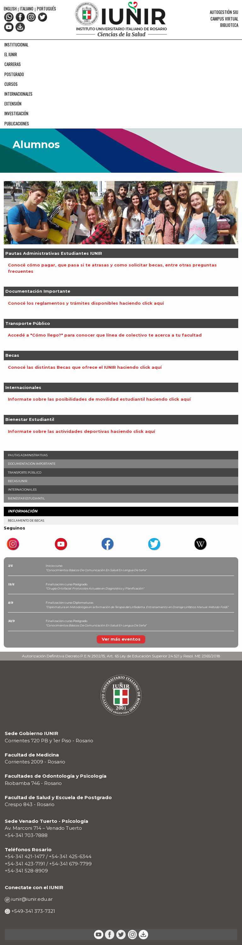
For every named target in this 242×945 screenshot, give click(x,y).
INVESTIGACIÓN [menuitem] (16, 113)
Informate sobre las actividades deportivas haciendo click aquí (81, 431)
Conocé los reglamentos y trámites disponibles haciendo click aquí (86, 303)
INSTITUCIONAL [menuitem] (16, 44)
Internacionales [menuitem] (22, 489)
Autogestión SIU (224, 12)
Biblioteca (229, 25)
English (11, 8)
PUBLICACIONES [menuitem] (16, 123)
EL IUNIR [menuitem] (10, 54)
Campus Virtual (224, 18)
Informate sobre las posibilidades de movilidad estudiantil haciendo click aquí (99, 399)
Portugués (46, 8)
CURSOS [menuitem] (11, 84)
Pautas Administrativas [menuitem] (28, 455)
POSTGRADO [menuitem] (14, 74)
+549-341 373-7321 (32, 911)
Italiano (26, 8)
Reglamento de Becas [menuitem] (26, 520)
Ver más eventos (121, 639)
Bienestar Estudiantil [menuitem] (26, 498)
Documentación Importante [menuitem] (31, 463)
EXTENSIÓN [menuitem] (12, 103)
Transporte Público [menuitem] (24, 472)
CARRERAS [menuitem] (12, 64)
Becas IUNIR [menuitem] (17, 481)
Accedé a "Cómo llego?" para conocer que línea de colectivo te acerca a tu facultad (105, 335)
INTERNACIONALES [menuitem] (18, 94)
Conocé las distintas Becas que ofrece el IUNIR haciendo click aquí (85, 367)
